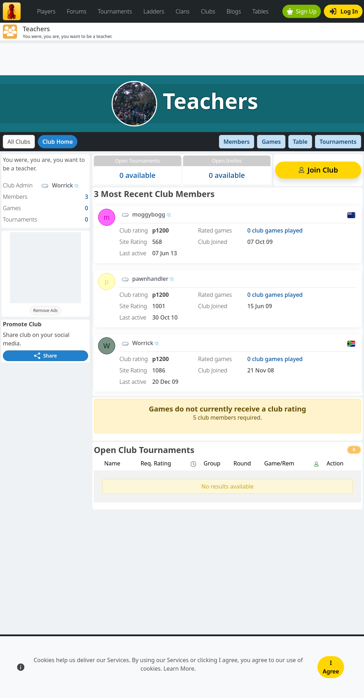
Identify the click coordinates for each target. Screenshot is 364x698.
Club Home (57, 142)
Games (271, 142)
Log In (344, 11)
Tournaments (115, 11)
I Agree (331, 667)
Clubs (208, 11)
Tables (260, 11)
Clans (182, 11)
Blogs (234, 11)
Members (237, 142)
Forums (76, 11)
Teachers (210, 100)
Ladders (153, 11)
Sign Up (302, 11)
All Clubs (18, 142)
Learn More (179, 668)
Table (300, 142)
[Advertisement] (182, 59)
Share (45, 355)
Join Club (318, 170)
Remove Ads (45, 310)
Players (46, 11)
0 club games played (275, 230)
